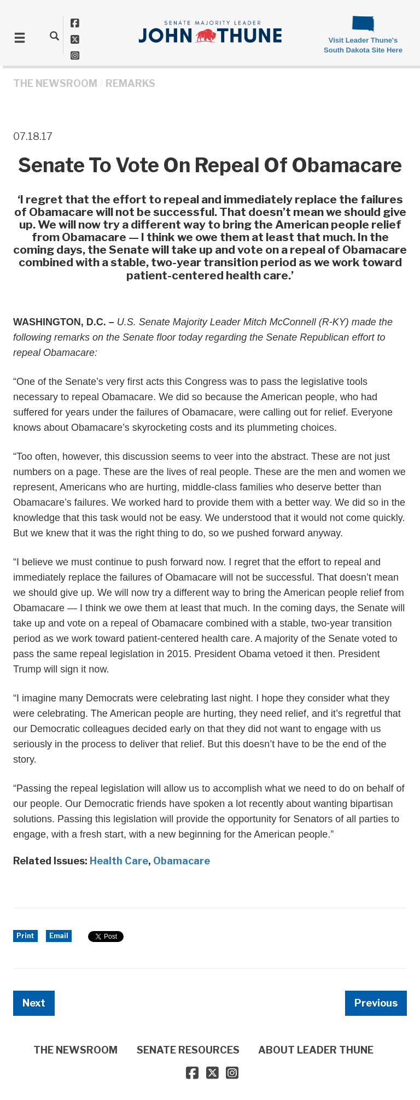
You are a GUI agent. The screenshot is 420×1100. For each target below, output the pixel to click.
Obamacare (181, 861)
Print (25, 936)
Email (58, 936)
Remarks (130, 83)
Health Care (119, 861)
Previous (376, 1003)
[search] (54, 35)
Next (33, 1003)
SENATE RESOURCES (188, 1050)
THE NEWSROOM (55, 83)
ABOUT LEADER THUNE (316, 1050)
